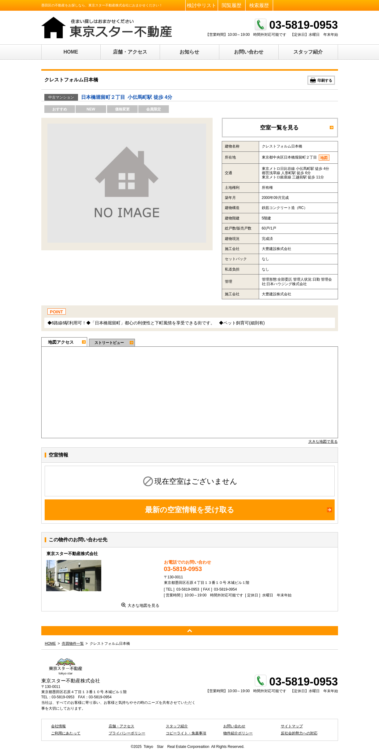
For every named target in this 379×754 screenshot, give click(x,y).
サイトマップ (292, 726)
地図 (324, 158)
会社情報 (58, 726)
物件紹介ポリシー (238, 733)
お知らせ (189, 51)
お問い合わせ (248, 51)
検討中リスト (201, 5)
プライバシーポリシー (127, 733)
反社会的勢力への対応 (299, 733)
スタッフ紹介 (308, 51)
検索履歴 (259, 5)
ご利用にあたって (65, 733)
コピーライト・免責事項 (186, 733)
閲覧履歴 (231, 5)
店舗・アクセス (130, 51)
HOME (71, 51)
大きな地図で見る (323, 441)
